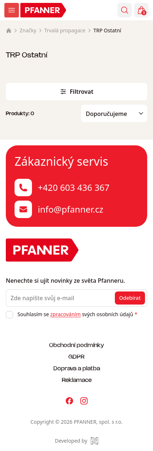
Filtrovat (76, 92)
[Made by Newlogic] (76, 440)
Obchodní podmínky (76, 344)
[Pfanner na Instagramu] (84, 400)
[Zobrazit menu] (11, 10)
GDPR (76, 356)
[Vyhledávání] (124, 10)
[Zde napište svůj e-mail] (76, 298)
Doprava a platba (76, 368)
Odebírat (130, 297)
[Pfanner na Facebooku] (69, 400)
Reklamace (77, 379)
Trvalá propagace (64, 30)
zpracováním (65, 314)
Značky (28, 30)
